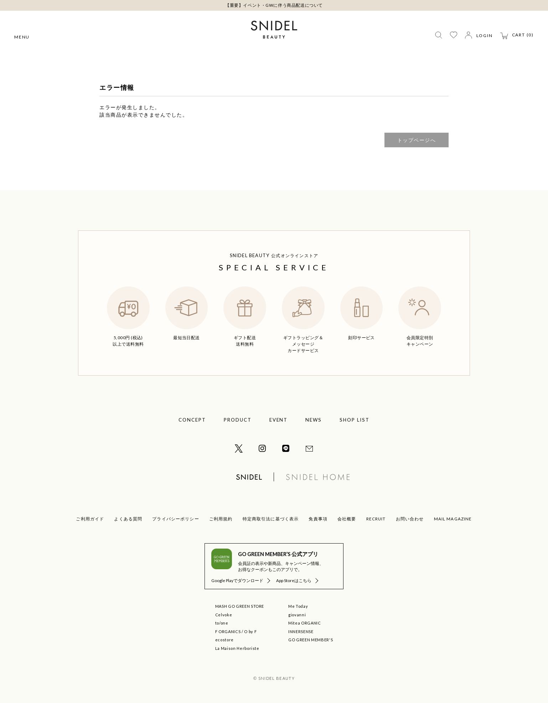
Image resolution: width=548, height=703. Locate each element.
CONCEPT (192, 420)
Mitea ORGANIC (304, 623)
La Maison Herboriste (237, 648)
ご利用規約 (221, 518)
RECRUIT (376, 518)
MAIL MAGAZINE (453, 518)
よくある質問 (128, 518)
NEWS (313, 420)
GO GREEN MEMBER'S (310, 639)
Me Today (298, 606)
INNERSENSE (301, 631)
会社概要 (346, 518)
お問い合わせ (410, 518)
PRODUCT (238, 420)
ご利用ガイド (90, 518)
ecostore (224, 639)
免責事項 (318, 518)
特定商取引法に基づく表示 (271, 518)
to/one (221, 623)
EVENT (278, 420)
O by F (250, 631)
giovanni (297, 614)
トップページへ (416, 140)
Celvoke (223, 614)
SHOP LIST (354, 420)
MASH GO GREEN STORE (239, 606)
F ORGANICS (228, 631)
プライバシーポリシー (175, 518)
